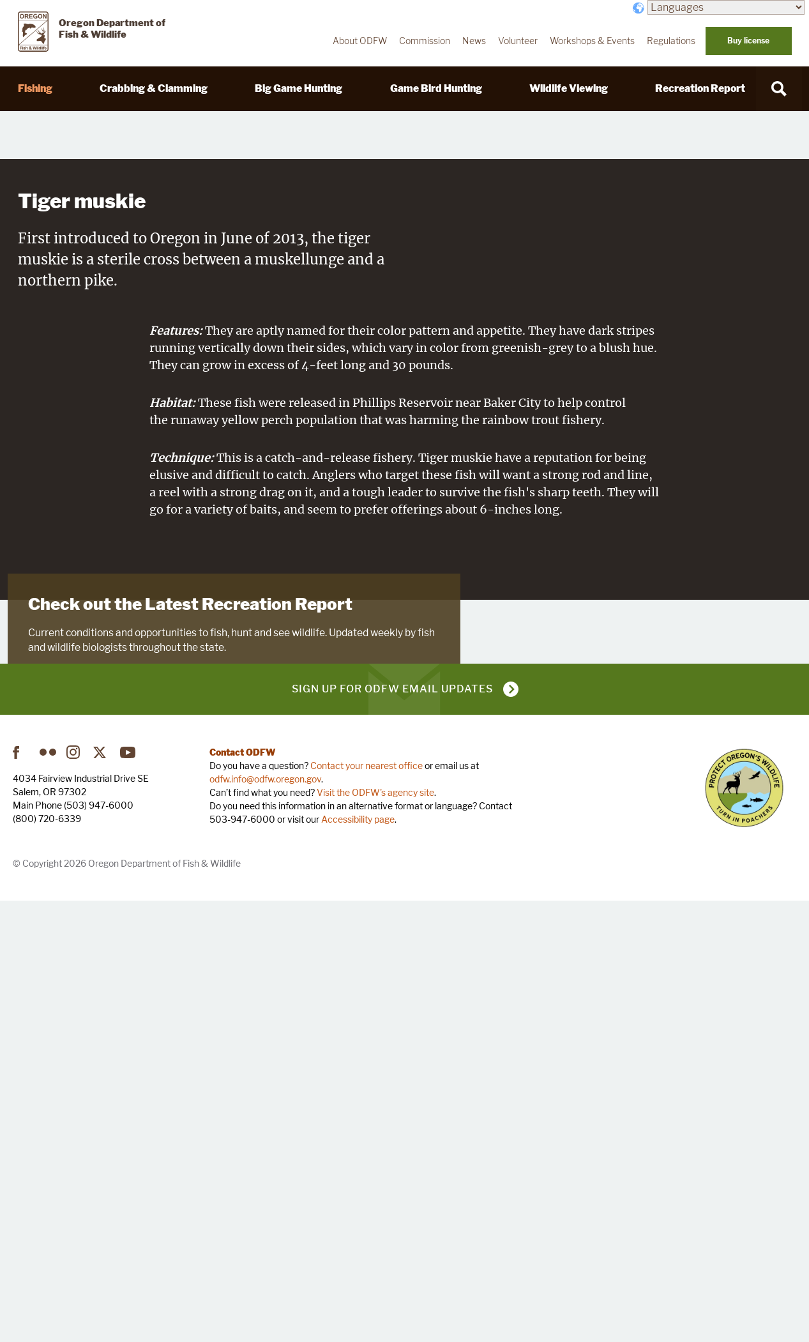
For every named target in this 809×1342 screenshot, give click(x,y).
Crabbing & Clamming (154, 88)
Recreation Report (700, 88)
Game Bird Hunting (436, 88)
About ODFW (360, 41)
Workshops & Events (592, 41)
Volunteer (518, 41)
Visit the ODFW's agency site (375, 1233)
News (474, 41)
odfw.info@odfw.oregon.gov (265, 1219)
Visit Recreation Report (90, 1029)
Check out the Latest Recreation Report (190, 942)
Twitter (101, 1193)
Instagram (74, 1193)
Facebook (21, 1193)
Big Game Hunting (298, 88)
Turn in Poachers (744, 1228)
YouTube (128, 1193)
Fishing (35, 88)
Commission (424, 41)
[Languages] (726, 7)
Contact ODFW (242, 1192)
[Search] (779, 88)
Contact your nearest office (366, 1206)
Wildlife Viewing (568, 88)
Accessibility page (358, 1259)
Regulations (671, 41)
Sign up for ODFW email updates (392, 1130)
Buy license (748, 40)
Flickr (48, 1193)
